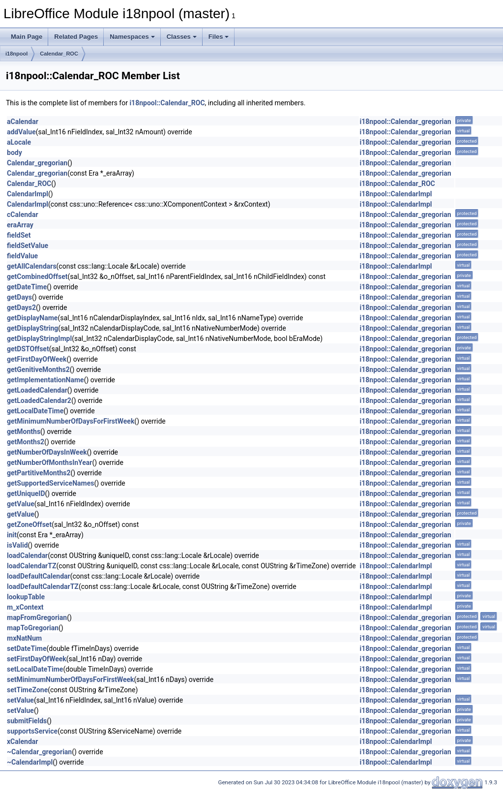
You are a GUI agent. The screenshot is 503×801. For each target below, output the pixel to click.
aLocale (19, 142)
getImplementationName (45, 380)
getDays (19, 297)
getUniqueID (26, 493)
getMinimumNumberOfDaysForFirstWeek (70, 421)
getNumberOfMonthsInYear (49, 462)
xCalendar (22, 741)
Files (218, 36)
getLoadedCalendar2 (39, 400)
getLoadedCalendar (37, 390)
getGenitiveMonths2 (38, 369)
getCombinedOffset (37, 276)
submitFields (27, 721)
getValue (20, 504)
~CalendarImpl (30, 762)
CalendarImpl (27, 194)
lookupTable (26, 597)
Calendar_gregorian (37, 163)
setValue (20, 700)
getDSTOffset (28, 349)
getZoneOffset (29, 524)
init (12, 535)
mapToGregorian (33, 628)
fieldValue (22, 256)
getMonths (23, 431)
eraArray (20, 225)
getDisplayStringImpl (39, 338)
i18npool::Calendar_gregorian (405, 121)
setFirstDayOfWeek (36, 659)
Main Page (26, 36)
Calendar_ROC (59, 54)
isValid (17, 545)
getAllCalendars (32, 266)
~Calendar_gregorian (39, 752)
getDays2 (21, 307)
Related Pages (76, 36)
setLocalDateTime (35, 669)
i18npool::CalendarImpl (396, 194)
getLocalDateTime (35, 411)
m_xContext (25, 607)
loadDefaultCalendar (38, 576)
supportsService (32, 731)
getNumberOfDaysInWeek (47, 452)
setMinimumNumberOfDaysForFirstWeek (70, 679)
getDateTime (27, 287)
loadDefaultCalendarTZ (43, 586)
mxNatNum (24, 638)
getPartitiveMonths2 (38, 473)
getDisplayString (32, 328)
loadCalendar (27, 555)
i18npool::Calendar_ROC (167, 103)
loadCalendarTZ (31, 566)
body (14, 152)
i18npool (16, 54)
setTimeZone (27, 690)
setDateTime (26, 648)
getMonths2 (25, 442)
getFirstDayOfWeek (37, 359)
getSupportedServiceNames (50, 483)
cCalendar (22, 214)
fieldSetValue (27, 245)
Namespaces (132, 36)
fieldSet (19, 235)
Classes (182, 36)
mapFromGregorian (37, 617)
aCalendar (22, 121)
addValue (21, 132)
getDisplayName (32, 318)
